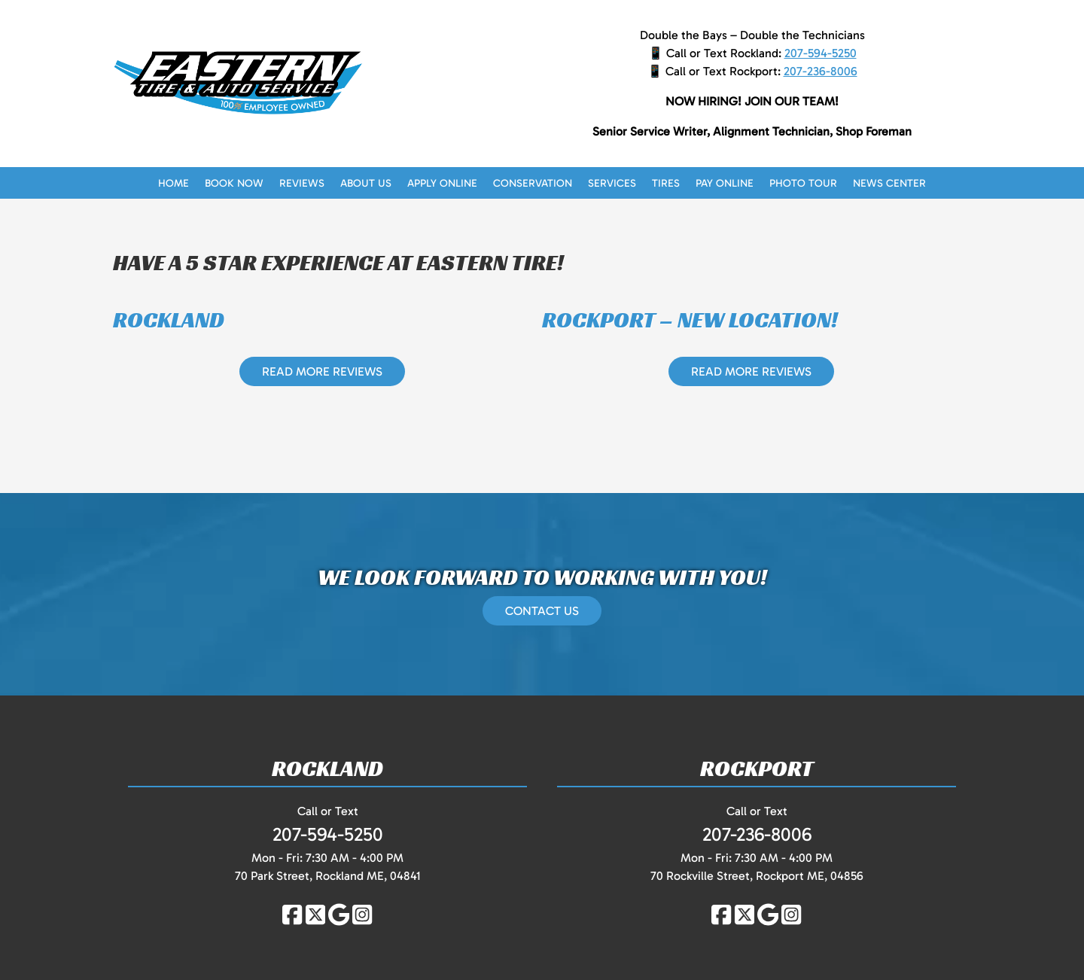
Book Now (234, 183)
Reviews (301, 183)
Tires (666, 183)
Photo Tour (803, 183)
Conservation (532, 183)
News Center (889, 183)
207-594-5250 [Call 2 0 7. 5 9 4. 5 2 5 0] (820, 53)
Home (173, 183)
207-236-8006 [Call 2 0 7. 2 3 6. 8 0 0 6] (820, 71)
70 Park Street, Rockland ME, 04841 (328, 876)
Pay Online (725, 183)
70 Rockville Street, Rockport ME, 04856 (756, 876)
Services (612, 183)
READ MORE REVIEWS (322, 371)
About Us (365, 183)
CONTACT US (542, 611)
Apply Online (442, 183)
